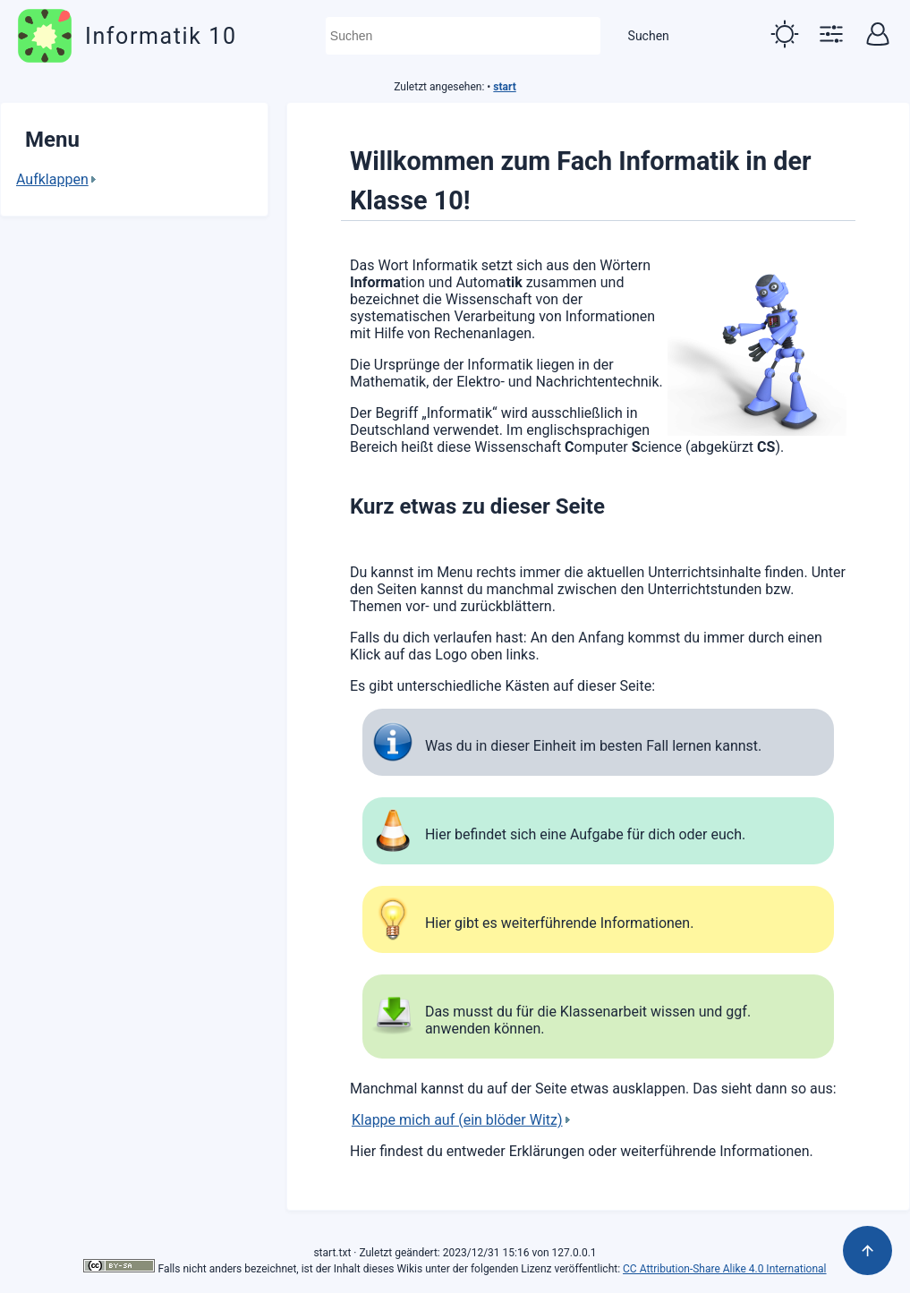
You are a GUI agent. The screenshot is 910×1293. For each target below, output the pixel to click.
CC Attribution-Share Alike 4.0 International (724, 1269)
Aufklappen (52, 179)
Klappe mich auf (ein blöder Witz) (457, 1119)
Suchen (648, 36)
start (504, 87)
